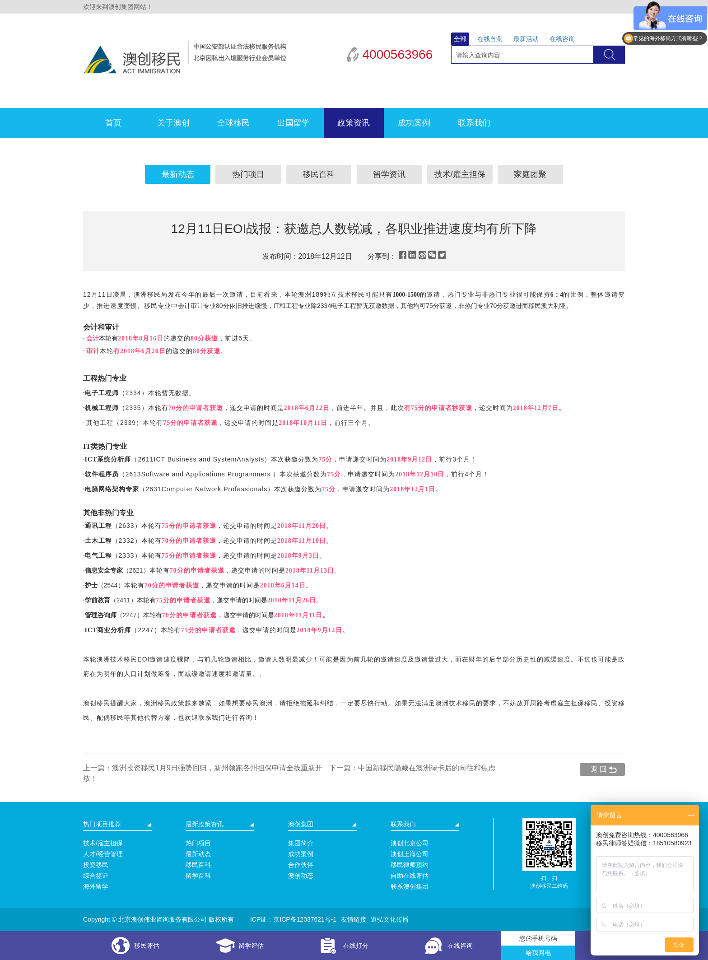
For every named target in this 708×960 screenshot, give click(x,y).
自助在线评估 (410, 875)
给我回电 (538, 952)
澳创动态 (300, 875)
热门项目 (248, 174)
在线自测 (490, 38)
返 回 (599, 769)
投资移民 (95, 864)
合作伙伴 (300, 864)
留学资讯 (389, 174)
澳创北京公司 (410, 843)
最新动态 (178, 174)
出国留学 (293, 122)
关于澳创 (173, 122)
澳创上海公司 (410, 853)
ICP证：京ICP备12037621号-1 (293, 919)
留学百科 (198, 875)
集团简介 (300, 843)
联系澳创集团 (410, 886)
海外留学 (95, 886)
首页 (113, 122)
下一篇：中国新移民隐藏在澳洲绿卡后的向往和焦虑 (412, 768)
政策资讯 (353, 122)
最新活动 (526, 38)
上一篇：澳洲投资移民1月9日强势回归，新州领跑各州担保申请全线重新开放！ (202, 773)
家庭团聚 (530, 174)
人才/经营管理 (103, 853)
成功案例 (414, 122)
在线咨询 (562, 38)
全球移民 (233, 122)
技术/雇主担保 (459, 174)
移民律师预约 (410, 864)
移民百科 (319, 174)
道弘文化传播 (390, 919)
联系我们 (474, 122)
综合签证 (95, 875)
